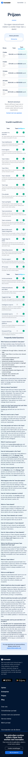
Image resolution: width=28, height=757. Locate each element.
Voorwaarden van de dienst (10, 730)
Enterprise (14, 39)
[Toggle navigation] (25, 3)
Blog (2, 700)
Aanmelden (20, 2)
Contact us (4, 409)
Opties (3, 688)
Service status (6, 719)
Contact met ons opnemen (14, 113)
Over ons (4, 707)
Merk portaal (5, 723)
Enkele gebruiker (14, 35)
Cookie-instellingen (14, 748)
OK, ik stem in (14, 752)
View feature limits (5, 55)
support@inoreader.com (15, 444)
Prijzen (3, 696)
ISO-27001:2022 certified (15, 632)
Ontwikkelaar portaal (8, 711)
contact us (5, 418)
